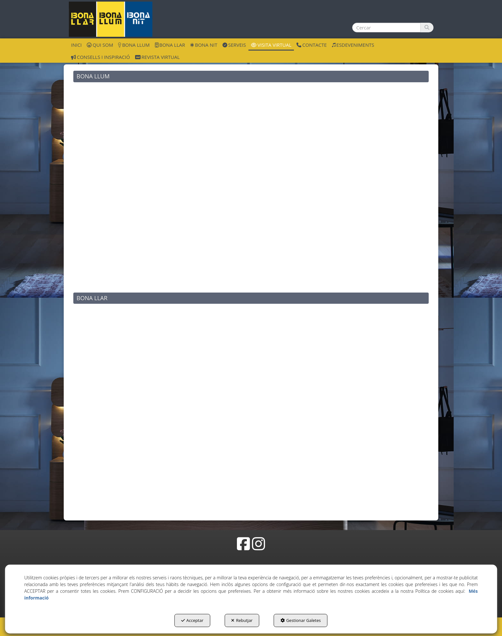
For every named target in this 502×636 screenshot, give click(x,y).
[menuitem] (76, 44)
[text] (386, 27)
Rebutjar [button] (242, 620)
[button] (111, 19)
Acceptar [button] (192, 620)
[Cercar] (426, 27)
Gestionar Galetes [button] (300, 620)
